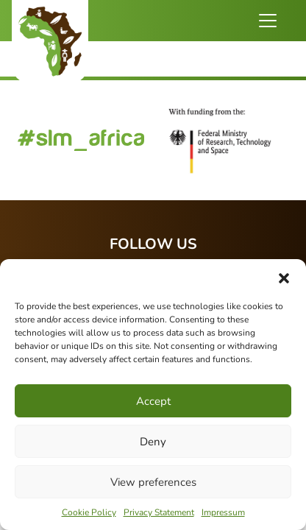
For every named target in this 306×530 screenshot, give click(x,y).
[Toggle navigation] (267, 20)
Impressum (223, 512)
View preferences (153, 482)
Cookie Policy (89, 512)
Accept (153, 401)
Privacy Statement (159, 512)
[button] (284, 277)
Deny (153, 441)
